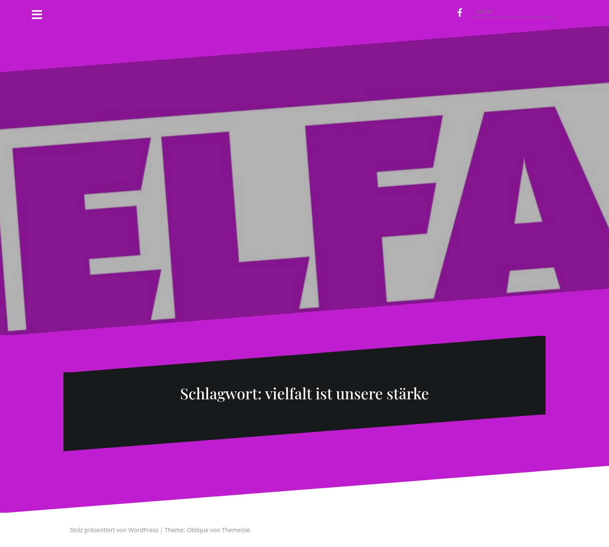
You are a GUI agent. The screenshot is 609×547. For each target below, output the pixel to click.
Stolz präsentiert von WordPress (114, 530)
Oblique (198, 530)
